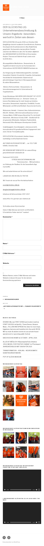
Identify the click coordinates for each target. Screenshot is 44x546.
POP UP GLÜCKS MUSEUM (12, 357)
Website (6, 263)
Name (5, 243)
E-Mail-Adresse (9, 253)
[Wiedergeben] (5, 490)
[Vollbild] (39, 490)
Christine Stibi (20, 7)
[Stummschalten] (36, 490)
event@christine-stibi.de (11, 185)
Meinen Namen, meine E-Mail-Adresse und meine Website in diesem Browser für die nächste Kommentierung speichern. (19, 278)
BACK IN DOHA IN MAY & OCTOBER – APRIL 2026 (20, 338)
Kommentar (7, 217)
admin (20, 24)
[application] (22, 480)
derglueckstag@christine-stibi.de (14, 189)
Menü (22, 18)
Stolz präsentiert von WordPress (11, 542)
